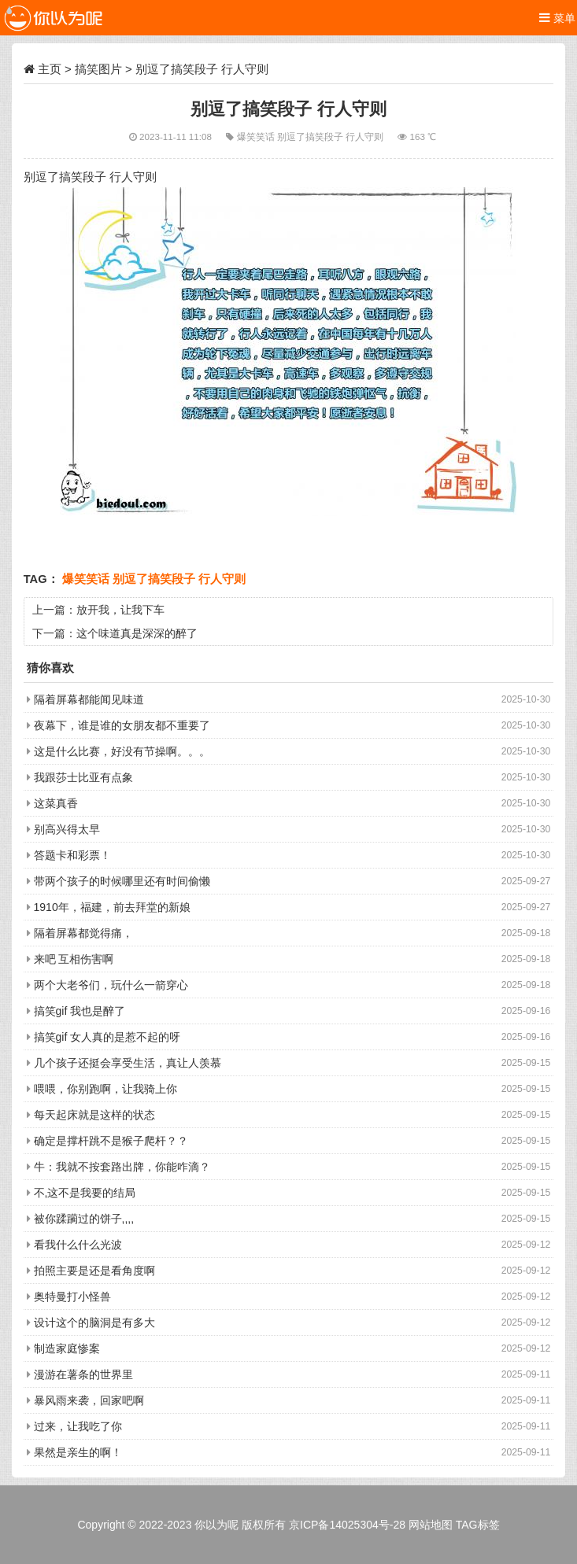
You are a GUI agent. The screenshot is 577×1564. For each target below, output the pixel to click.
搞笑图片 (98, 69)
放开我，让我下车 (120, 609)
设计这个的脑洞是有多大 (94, 1322)
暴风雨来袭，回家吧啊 (89, 1400)
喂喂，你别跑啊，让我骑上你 (105, 1089)
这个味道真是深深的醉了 (137, 633)
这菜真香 (56, 803)
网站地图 (431, 1524)
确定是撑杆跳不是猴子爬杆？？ (111, 1140)
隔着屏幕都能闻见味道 (89, 699)
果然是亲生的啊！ (78, 1452)
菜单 (557, 17)
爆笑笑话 (257, 136)
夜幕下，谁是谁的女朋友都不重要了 (122, 725)
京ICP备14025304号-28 (347, 1524)
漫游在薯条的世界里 (83, 1374)
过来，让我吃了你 (78, 1426)
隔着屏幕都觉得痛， (83, 933)
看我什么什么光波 (78, 1244)
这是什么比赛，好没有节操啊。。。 (122, 751)
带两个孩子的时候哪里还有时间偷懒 (122, 881)
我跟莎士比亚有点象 (83, 777)
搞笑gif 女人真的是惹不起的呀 (107, 1037)
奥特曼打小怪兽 (72, 1296)
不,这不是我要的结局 (85, 1192)
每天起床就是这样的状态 (94, 1114)
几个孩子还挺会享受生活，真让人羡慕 (127, 1063)
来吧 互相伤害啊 (74, 959)
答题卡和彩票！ (72, 855)
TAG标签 (478, 1524)
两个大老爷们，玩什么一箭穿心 (111, 985)
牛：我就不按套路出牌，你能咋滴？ (122, 1166)
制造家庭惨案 (67, 1348)
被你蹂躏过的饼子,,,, (84, 1218)
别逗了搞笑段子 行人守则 (331, 136)
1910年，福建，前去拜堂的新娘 (112, 907)
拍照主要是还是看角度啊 (94, 1270)
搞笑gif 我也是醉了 (80, 1011)
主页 (49, 69)
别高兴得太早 (67, 829)
